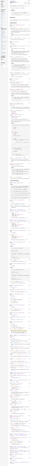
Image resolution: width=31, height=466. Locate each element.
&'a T (19, 342)
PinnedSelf (14, 383)
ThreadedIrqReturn (13, 438)
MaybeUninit (17, 90)
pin (13, 103)
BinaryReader (20, 209)
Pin (13, 104)
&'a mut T (23, 72)
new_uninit (15, 89)
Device (22, 375)
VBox (21, 182)
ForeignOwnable (22, 335)
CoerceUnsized (22, 447)
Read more (26, 217)
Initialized (14, 420)
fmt (12, 289)
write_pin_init (14, 427)
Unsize (18, 446)
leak (14, 72)
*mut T (22, 56)
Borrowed (13, 342)
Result (11, 90)
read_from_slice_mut (15, 222)
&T (18, 259)
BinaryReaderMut (20, 220)
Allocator (13, 26)
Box (18, 5)
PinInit (17, 387)
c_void (23, 350)
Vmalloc (22, 5)
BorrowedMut (14, 346)
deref (12, 301)
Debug (16, 285)
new (13, 82)
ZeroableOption (23, 462)
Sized (13, 43)
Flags (21, 82)
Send (12, 455)
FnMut (14, 116)
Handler (19, 372)
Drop (16, 321)
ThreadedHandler (20, 433)
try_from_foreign (17, 366)
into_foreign (13, 350)
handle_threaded (14, 441)
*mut (21, 350)
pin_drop (13, 328)
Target (13, 298)
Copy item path (18, 2)
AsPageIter (15, 182)
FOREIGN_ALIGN (15, 339)
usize (15, 112)
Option (12, 367)
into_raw (14, 56)
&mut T (22, 281)
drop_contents (15, 163)
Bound (24, 375)
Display (16, 312)
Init (20, 409)
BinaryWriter (17, 230)
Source (11, 3)
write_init (13, 423)
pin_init (13, 400)
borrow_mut (13, 281)
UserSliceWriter (20, 236)
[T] (18, 114)
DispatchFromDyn (22, 451)
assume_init (18, 28)
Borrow (16, 242)
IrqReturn (12, 376)
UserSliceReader (20, 214)
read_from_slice (14, 212)
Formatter (21, 289)
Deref (16, 294)
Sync (16, 458)
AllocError (25, 90)
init (12, 409)
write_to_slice (14, 234)
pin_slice (15, 110)
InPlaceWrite (17, 415)
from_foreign (16, 353)
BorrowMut (17, 263)
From (13, 117)
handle (12, 375)
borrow (12, 259)
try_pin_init (13, 386)
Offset (18, 215)
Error (12, 405)
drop (12, 325)
